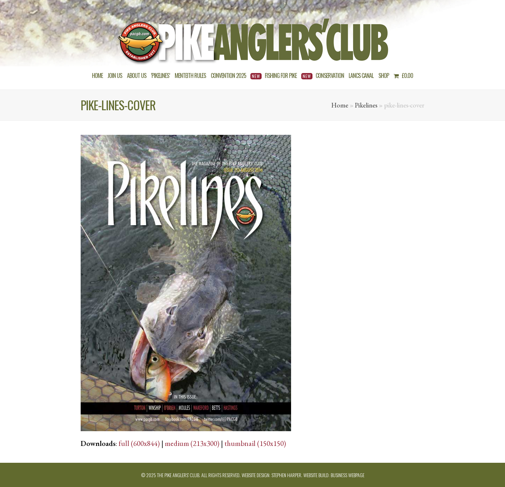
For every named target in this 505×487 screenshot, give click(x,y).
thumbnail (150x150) (255, 443)
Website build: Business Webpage (333, 475)
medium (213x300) (192, 443)
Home (339, 105)
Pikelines (366, 105)
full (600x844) (139, 443)
